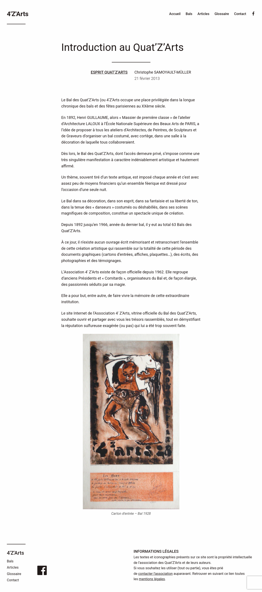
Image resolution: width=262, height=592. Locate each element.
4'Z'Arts (18, 14)
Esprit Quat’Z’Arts (109, 72)
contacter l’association (155, 574)
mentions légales (152, 579)
